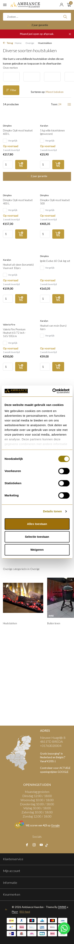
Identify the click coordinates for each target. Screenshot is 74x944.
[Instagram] (34, 845)
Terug (8, 43)
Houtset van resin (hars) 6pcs (53, 327)
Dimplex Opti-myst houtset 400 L (18, 202)
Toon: (54, 104)
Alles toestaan (37, 524)
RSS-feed (25, 911)
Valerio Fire (9, 324)
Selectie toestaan (37, 536)
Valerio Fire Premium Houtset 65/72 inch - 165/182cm (14, 333)
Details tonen (52, 511)
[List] (69, 104)
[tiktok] (48, 845)
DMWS (62, 907)
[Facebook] (27, 845)
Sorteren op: (38, 91)
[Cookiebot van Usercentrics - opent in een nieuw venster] (52, 390)
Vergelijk (10, 140)
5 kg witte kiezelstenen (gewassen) (52, 132)
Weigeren (37, 549)
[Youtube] (41, 845)
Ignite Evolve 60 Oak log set (55, 260)
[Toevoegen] (21, 164)
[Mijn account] (61, 5)
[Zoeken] (37, 17)
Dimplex (7, 125)
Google (55, 825)
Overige (29, 43)
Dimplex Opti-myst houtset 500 (55, 202)
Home (18, 43)
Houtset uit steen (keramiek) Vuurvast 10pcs (18, 266)
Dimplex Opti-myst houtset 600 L (18, 132)
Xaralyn (44, 125)
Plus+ (15, 911)
